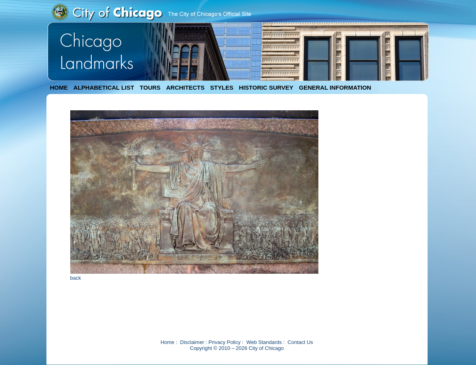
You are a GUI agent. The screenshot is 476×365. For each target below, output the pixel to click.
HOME (59, 87)
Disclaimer (192, 342)
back (75, 278)
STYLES (221, 87)
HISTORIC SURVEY (266, 87)
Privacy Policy (224, 342)
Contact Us (300, 342)
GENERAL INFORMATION (335, 87)
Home (167, 342)
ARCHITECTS (185, 87)
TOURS (150, 87)
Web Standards (263, 342)
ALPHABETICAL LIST (103, 87)
